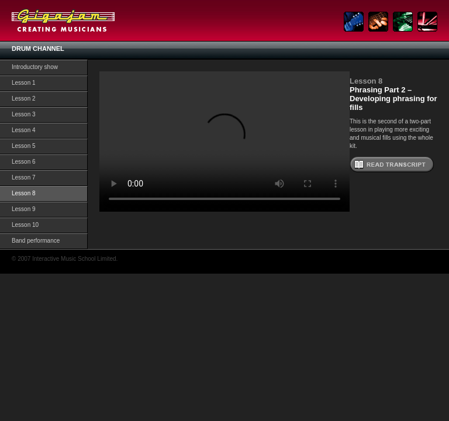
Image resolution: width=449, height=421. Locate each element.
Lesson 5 (24, 146)
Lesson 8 (24, 193)
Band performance (36, 240)
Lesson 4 (24, 130)
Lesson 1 (24, 83)
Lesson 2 (24, 98)
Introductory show (35, 67)
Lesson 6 (24, 161)
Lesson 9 (24, 209)
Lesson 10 (25, 225)
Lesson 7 (24, 177)
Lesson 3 (24, 114)
